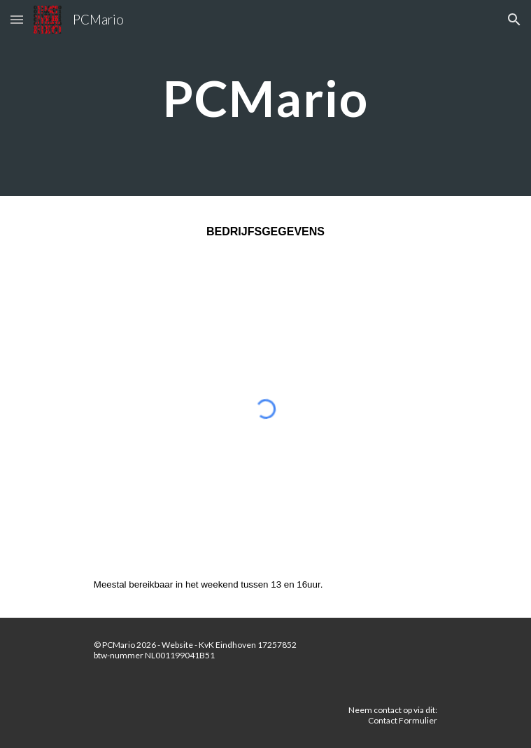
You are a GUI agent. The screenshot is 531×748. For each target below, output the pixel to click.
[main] (265, 98)
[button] (17, 19)
